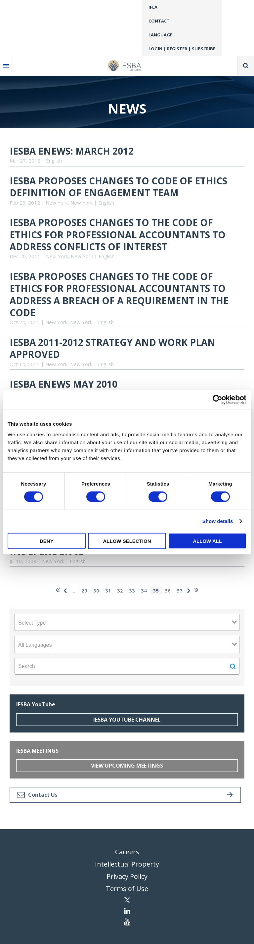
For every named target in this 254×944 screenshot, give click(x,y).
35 (156, 590)
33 (132, 590)
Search (246, 66)
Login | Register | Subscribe (181, 49)
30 (96, 590)
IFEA (152, 7)
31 (108, 590)
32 (120, 590)
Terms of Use (127, 888)
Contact (159, 21)
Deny (47, 540)
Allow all (207, 540)
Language (160, 35)
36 (168, 590)
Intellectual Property (127, 864)
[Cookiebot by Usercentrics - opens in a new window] (217, 400)
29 (84, 590)
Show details (217, 521)
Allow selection (127, 540)
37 (180, 590)
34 (144, 590)
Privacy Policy (127, 876)
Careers (127, 851)
